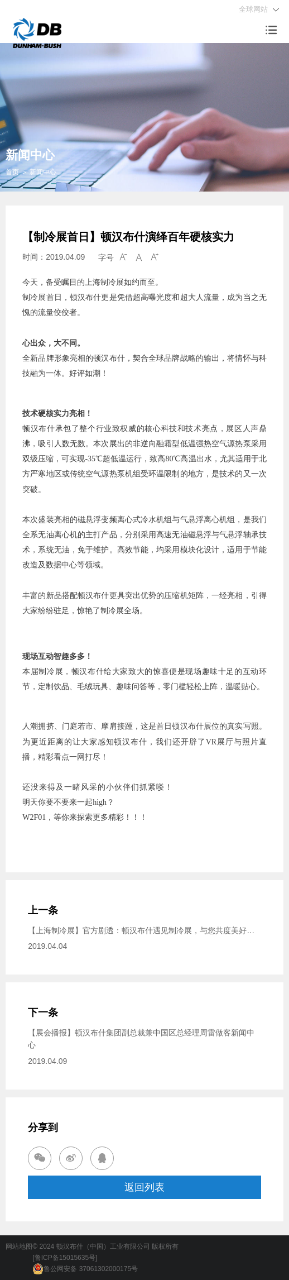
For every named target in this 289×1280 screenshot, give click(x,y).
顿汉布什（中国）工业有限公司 (103, 1246)
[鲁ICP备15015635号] (64, 1258)
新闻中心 (43, 172)
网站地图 (19, 1246)
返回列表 (144, 1187)
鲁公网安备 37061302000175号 (85, 1269)
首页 (12, 172)
